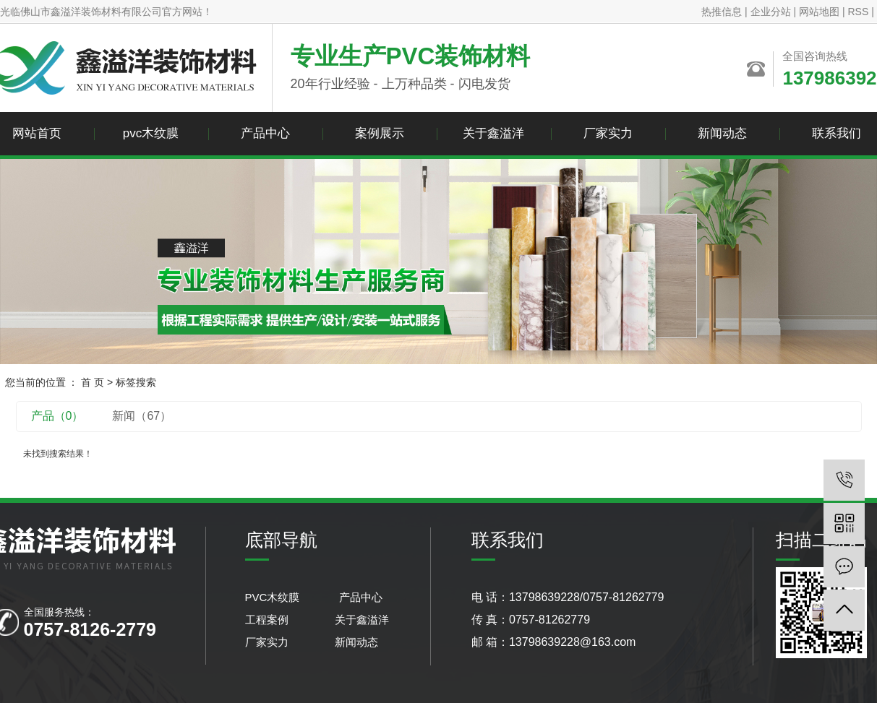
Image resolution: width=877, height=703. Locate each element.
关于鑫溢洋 (493, 133)
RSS (857, 11)
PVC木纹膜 (275, 597)
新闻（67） (141, 416)
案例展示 (379, 133)
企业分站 (770, 11)
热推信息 (721, 11)
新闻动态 (722, 133)
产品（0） (57, 416)
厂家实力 (608, 133)
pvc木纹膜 (151, 133)
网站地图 (819, 11)
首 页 (92, 382)
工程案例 (268, 619)
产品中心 (265, 133)
